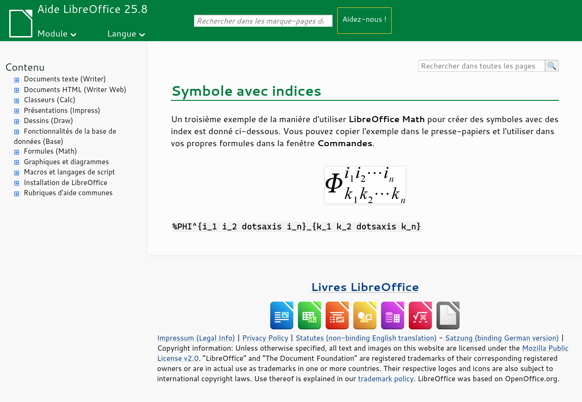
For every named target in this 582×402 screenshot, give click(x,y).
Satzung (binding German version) (502, 338)
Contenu (25, 67)
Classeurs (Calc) (49, 100)
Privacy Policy (265, 338)
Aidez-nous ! (364, 18)
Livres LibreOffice (365, 286)
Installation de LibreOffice (65, 182)
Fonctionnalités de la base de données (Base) (65, 136)
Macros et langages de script (69, 172)
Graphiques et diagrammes (66, 162)
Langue (121, 33)
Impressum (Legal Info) (196, 338)
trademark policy (385, 378)
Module (52, 33)
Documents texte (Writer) (65, 79)
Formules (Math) (50, 151)
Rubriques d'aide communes (68, 193)
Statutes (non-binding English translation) (365, 338)
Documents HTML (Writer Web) (75, 89)
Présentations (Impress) (62, 110)
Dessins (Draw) (48, 120)
